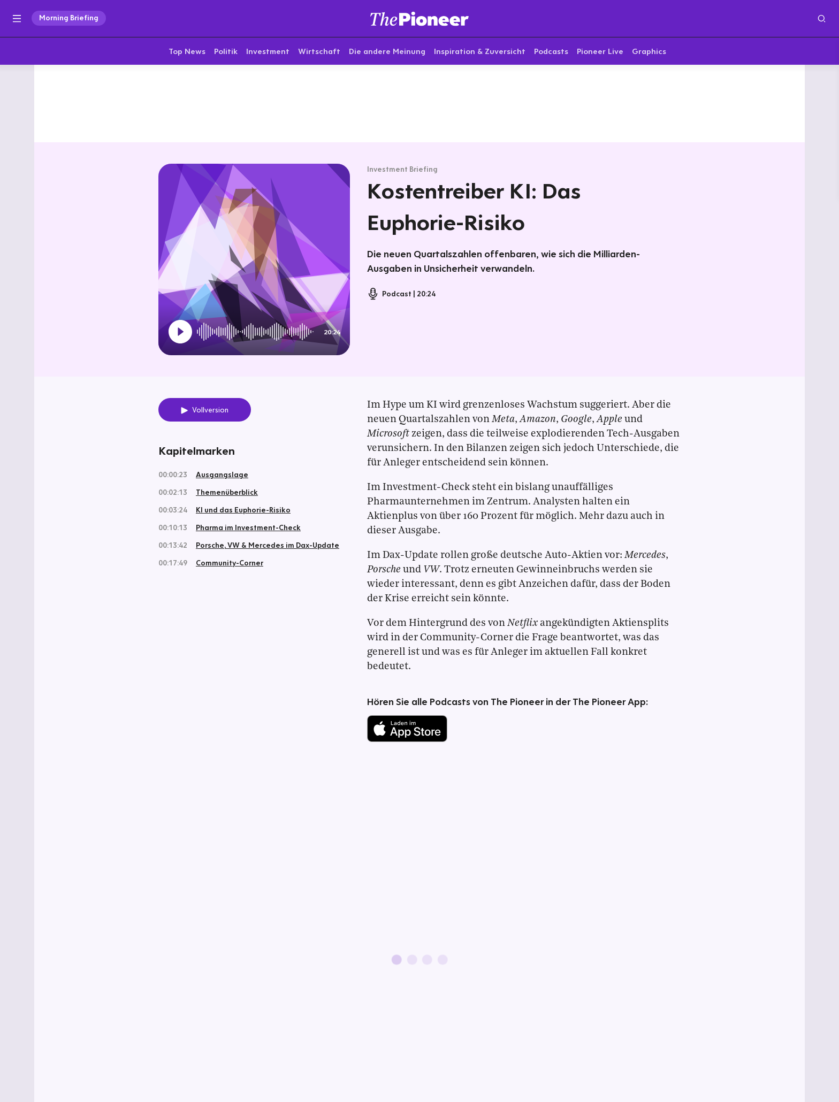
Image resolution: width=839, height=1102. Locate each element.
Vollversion (210, 412)
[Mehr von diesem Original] (419, 104)
